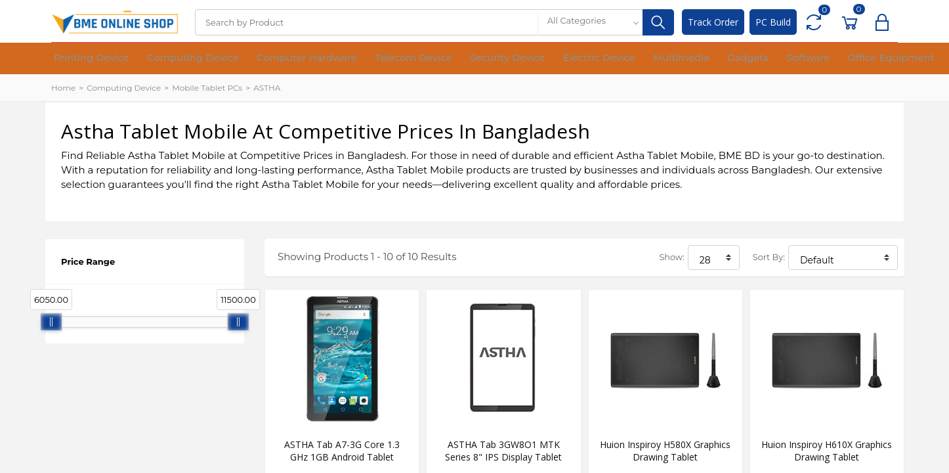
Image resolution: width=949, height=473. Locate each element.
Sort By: (769, 257)
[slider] (51, 322)
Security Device (437, 59)
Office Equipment (753, 59)
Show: (671, 257)
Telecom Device (357, 59)
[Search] (366, 22)
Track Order (713, 22)
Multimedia (582, 59)
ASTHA (266, 88)
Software (685, 59)
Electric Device (514, 59)
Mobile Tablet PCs (207, 88)
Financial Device (839, 59)
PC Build (773, 22)
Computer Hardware (267, 59)
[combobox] (590, 22)
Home (63, 88)
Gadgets (636, 59)
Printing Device (84, 59)
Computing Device (170, 59)
